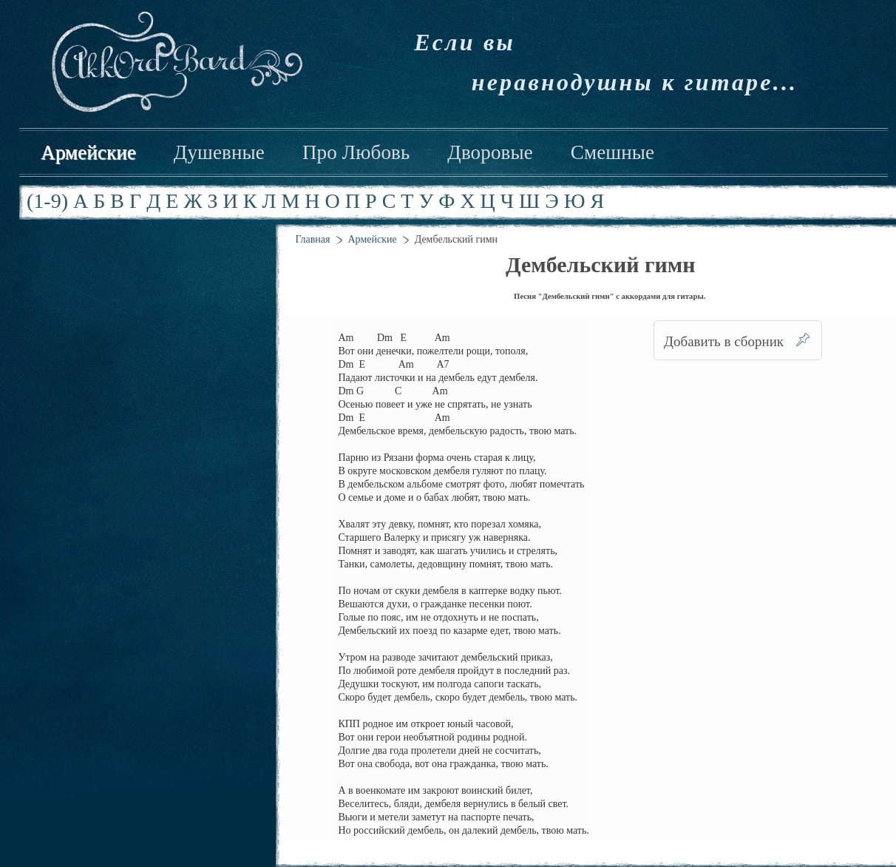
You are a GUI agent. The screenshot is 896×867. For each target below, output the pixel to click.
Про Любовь (356, 152)
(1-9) (47, 200)
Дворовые (489, 152)
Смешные (612, 152)
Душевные (219, 152)
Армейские (88, 152)
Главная (313, 239)
